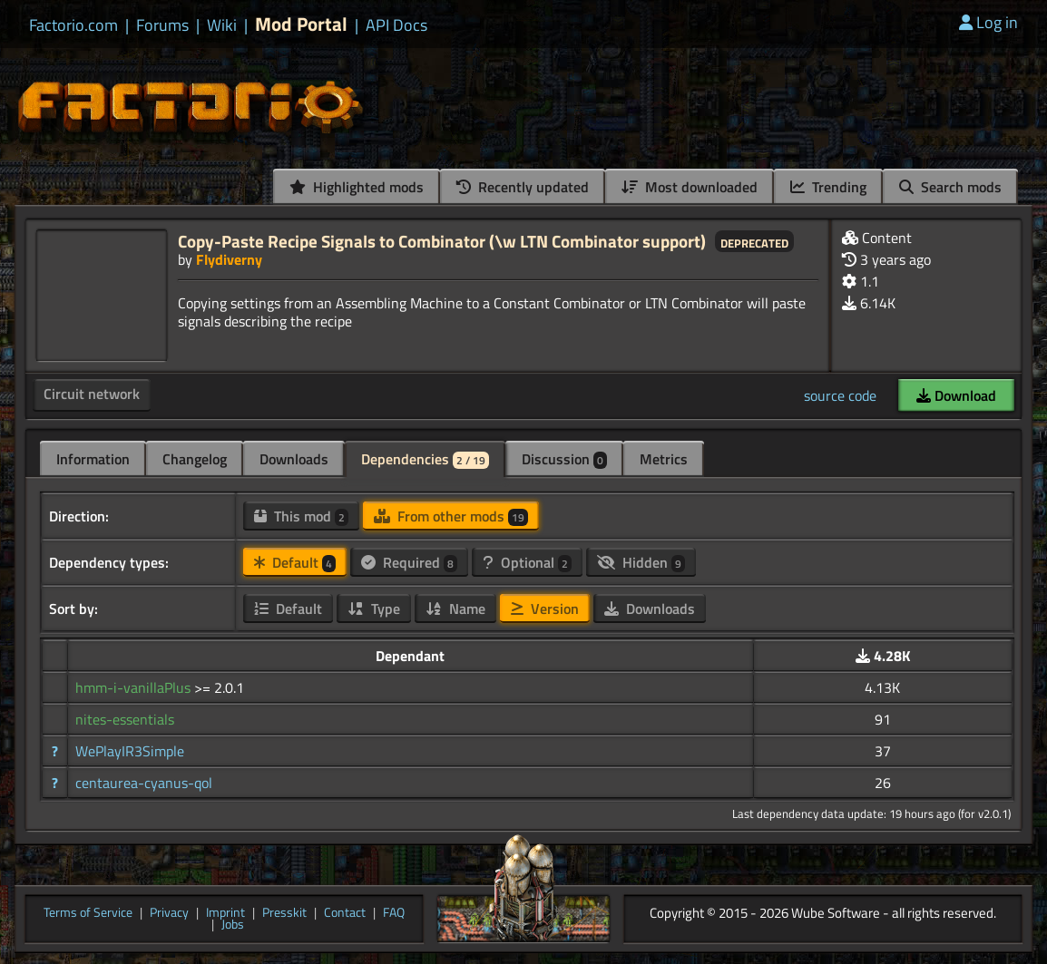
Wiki (222, 25)
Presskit (284, 913)
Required (409, 562)
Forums (162, 25)
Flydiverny (229, 259)
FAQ (394, 913)
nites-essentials (124, 719)
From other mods (451, 516)
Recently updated (522, 187)
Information (93, 459)
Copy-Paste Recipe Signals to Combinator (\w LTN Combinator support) (442, 241)
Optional (527, 562)
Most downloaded (689, 187)
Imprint (225, 913)
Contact (345, 913)
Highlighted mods (356, 187)
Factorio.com (73, 25)
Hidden (641, 562)
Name (455, 608)
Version (545, 608)
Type (373, 608)
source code (840, 395)
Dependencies (425, 459)
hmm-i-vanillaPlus (134, 687)
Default (295, 562)
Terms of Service (88, 913)
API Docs (396, 25)
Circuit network (92, 393)
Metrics (664, 459)
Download (956, 395)
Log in (988, 22)
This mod (301, 516)
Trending (828, 187)
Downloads (293, 459)
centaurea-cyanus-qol (143, 783)
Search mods (950, 187)
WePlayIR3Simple (129, 751)
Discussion (564, 459)
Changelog (194, 459)
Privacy (169, 913)
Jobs (232, 925)
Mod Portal (301, 24)
